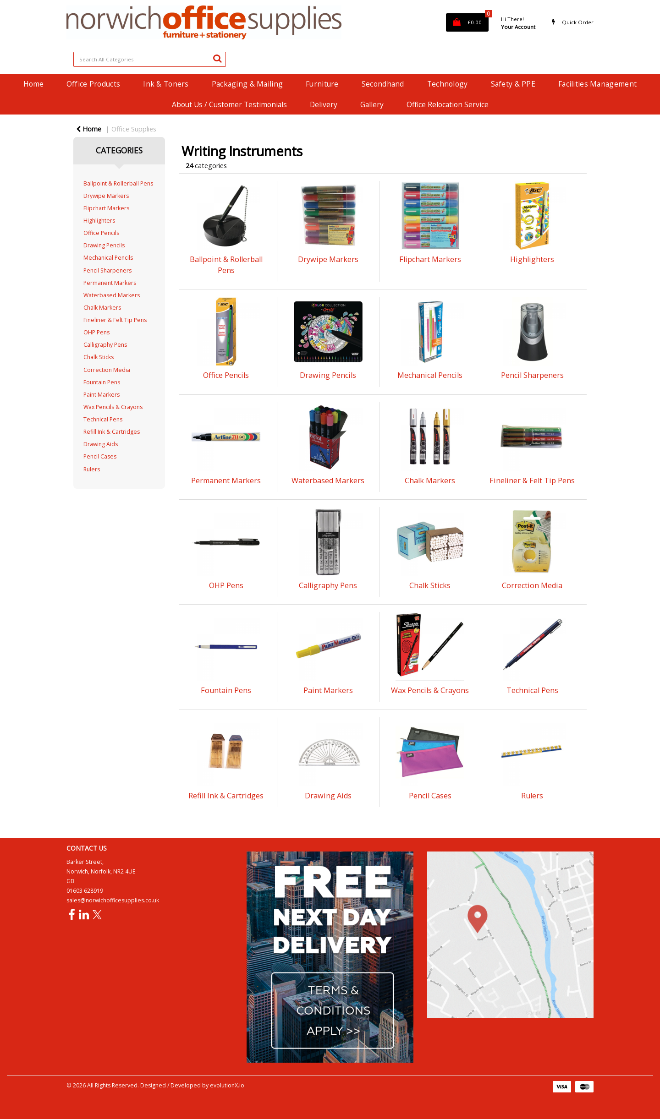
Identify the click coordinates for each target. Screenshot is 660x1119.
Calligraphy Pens (105, 345)
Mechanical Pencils (108, 258)
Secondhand (383, 84)
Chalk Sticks (98, 357)
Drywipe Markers (106, 196)
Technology (447, 84)
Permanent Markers (109, 283)
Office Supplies (133, 129)
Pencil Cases (99, 456)
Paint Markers (101, 394)
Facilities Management (597, 84)
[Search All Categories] (149, 59)
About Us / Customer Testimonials (229, 104)
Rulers (91, 469)
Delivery (323, 104)
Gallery (372, 104)
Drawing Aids (100, 444)
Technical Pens (102, 419)
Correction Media (106, 370)
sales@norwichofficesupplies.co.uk (112, 900)
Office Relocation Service (448, 104)
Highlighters (99, 220)
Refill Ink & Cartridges (111, 432)
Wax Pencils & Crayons (113, 407)
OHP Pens (96, 332)
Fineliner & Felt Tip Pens (115, 320)
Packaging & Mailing (247, 84)
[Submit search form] (217, 58)
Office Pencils (101, 233)
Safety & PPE (513, 84)
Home (33, 84)
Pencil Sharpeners (107, 270)
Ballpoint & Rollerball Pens (118, 183)
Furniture (322, 84)
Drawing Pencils (104, 245)
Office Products (93, 84)
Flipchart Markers (106, 208)
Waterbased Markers (111, 295)
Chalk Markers (102, 307)
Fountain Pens (101, 382)
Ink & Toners (165, 84)
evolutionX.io (227, 1085)
